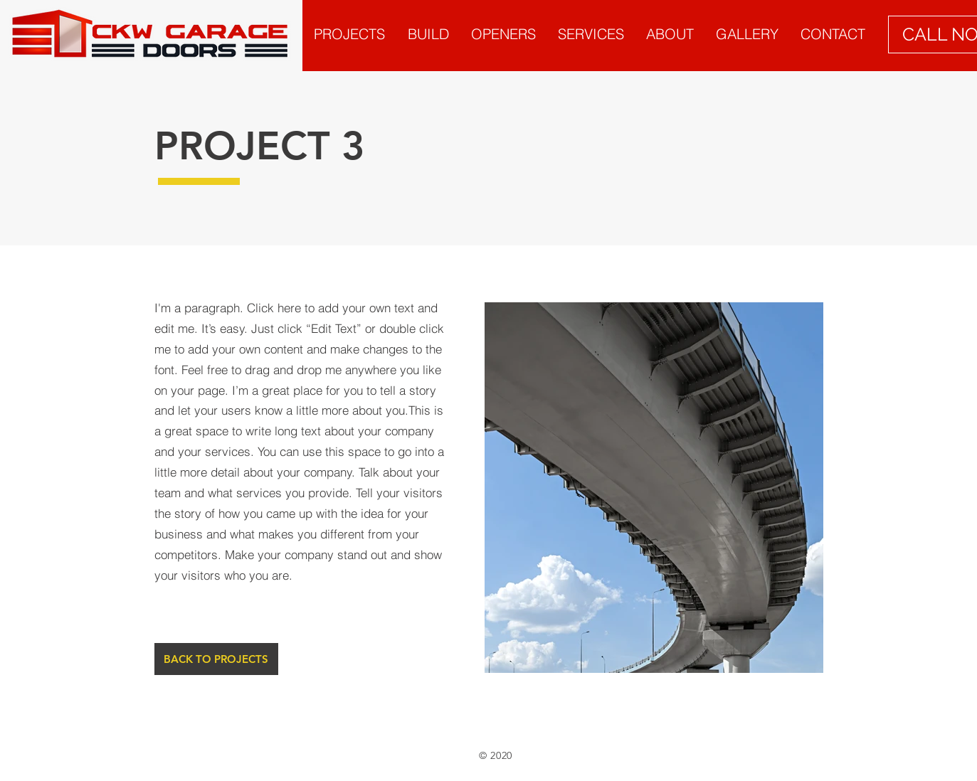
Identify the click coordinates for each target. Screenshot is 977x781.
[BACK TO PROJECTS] (216, 659)
